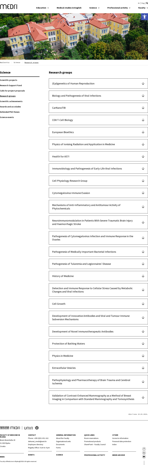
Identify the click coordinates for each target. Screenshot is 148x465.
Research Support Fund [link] (11, 85)
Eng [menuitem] (143, 3)
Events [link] (31, 455)
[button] (147, 3)
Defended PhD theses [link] (9, 112)
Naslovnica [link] (4, 62)
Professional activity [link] (118, 7)
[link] (144, 16)
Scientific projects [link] (8, 80)
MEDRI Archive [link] (118, 455)
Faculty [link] (143, 7)
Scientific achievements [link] (11, 101)
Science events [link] (7, 117)
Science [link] (94, 7)
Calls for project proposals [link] (12, 90)
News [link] (2, 457)
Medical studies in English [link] (69, 7)
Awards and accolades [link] (10, 106)
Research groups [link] (8, 96)
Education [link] (42, 7)
